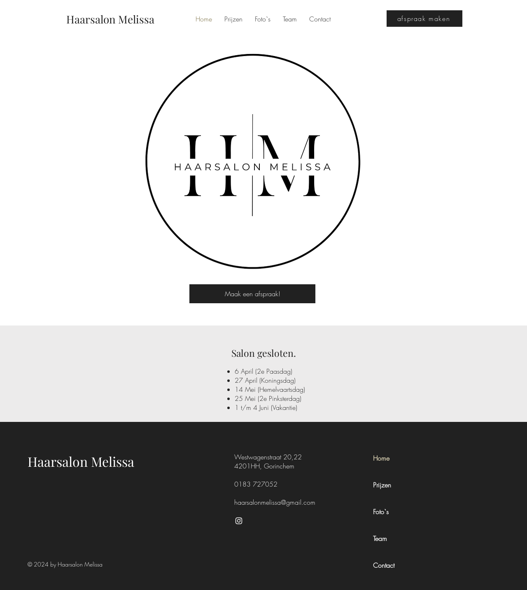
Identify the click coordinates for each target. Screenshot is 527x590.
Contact (383, 565)
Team (380, 538)
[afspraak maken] (424, 18)
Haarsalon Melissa (81, 461)
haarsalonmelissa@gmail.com (274, 502)
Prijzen (382, 484)
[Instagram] (238, 520)
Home (381, 458)
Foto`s (381, 511)
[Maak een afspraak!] (252, 293)
